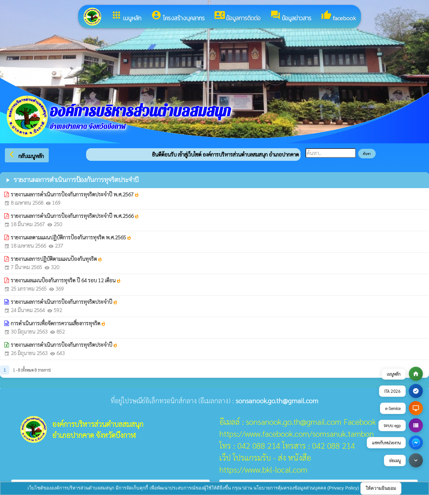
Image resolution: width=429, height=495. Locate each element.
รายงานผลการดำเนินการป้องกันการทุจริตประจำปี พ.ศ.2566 (75, 215)
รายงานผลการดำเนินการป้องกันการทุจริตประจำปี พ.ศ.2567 (75, 194)
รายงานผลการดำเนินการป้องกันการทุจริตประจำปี (64, 301)
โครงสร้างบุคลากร (178, 16)
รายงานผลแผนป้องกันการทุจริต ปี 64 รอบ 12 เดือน (66, 280)
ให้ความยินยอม (381, 488)
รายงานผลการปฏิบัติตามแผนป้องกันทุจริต (56, 258)
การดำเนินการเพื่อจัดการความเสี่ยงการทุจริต (58, 323)
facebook (338, 16)
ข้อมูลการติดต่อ (237, 16)
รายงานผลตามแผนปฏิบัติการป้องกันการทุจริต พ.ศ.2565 (71, 237)
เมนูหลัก (126, 16)
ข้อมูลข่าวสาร (290, 16)
